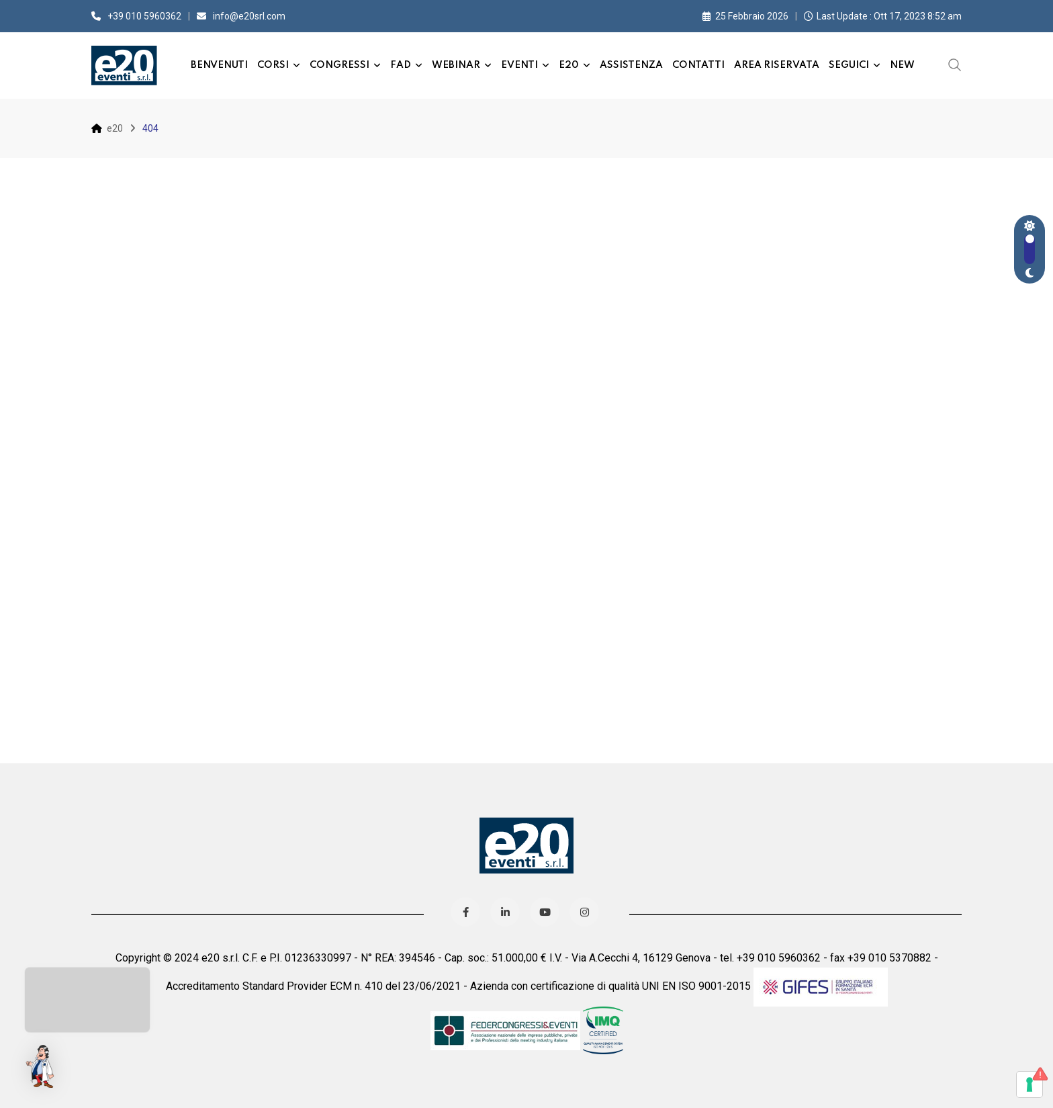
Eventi (519, 65)
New (902, 65)
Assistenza (631, 65)
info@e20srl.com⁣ (249, 16)
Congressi (339, 65)
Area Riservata (776, 65)
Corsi (273, 65)
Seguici (849, 65)
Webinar (456, 65)
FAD (400, 65)
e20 (569, 65)
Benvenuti (219, 65)
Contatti (698, 65)
